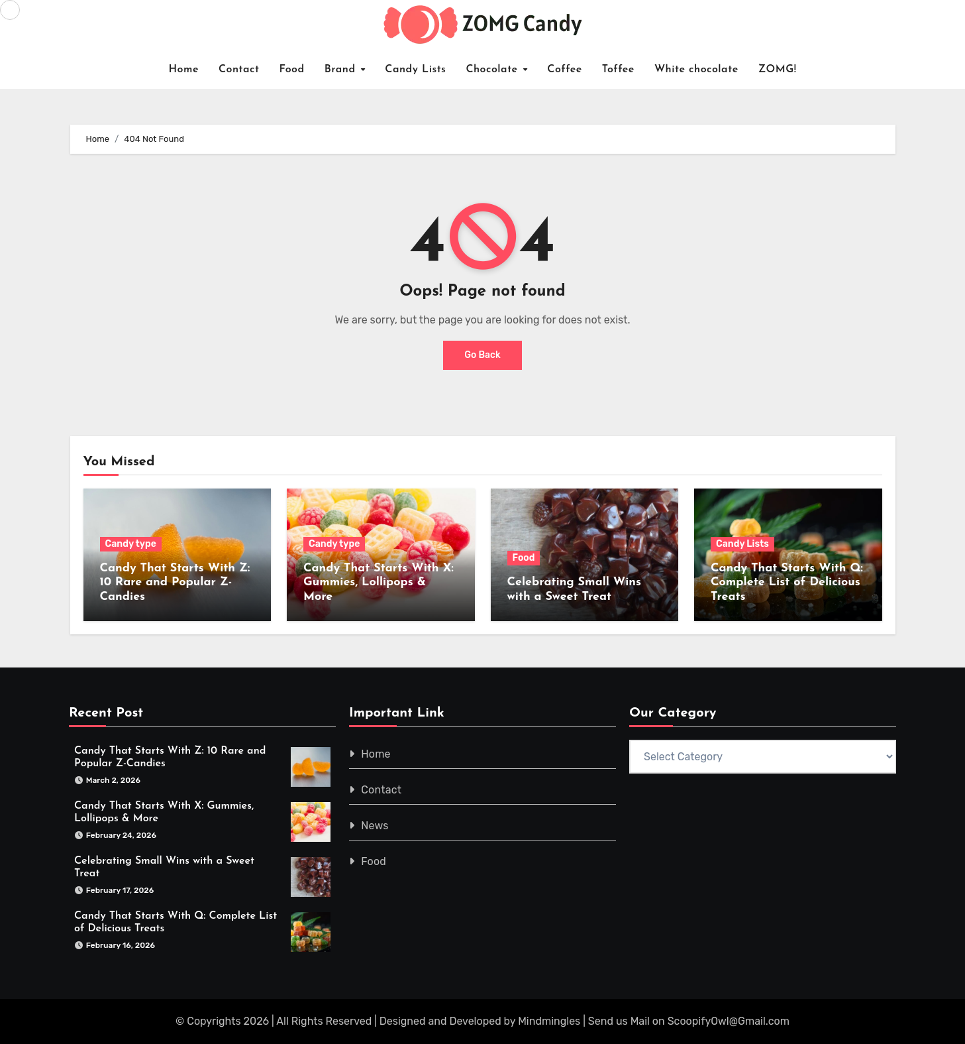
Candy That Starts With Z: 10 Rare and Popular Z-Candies (175, 582)
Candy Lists (415, 69)
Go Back (482, 355)
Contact (239, 69)
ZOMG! (777, 69)
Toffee (618, 69)
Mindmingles (549, 1021)
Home (183, 69)
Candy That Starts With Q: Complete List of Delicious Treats (787, 582)
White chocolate (696, 69)
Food (291, 69)
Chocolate (493, 69)
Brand (342, 69)
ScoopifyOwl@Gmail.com (728, 1021)
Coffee (564, 69)
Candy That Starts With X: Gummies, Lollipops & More (378, 582)
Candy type (130, 544)
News (374, 825)
